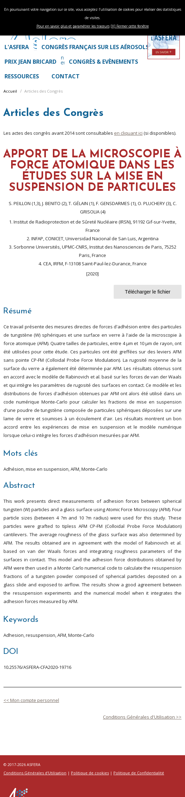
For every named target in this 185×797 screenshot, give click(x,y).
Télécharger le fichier (147, 292)
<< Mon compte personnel (31, 700)
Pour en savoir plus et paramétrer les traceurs (73, 26)
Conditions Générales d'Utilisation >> (142, 717)
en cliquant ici (128, 133)
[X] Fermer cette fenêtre (130, 26)
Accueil (10, 91)
